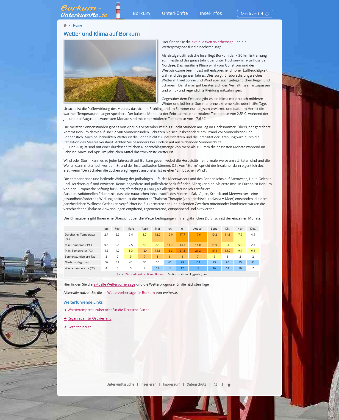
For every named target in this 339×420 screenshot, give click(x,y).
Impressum (171, 363)
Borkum (141, 13)
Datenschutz (196, 363)
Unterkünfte (175, 13)
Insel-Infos (211, 13)
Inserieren (148, 363)
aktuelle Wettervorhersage (212, 41)
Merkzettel (255, 14)
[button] (82, 346)
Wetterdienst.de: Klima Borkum (145, 274)
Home (77, 25)
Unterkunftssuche (120, 363)
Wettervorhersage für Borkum (131, 292)
